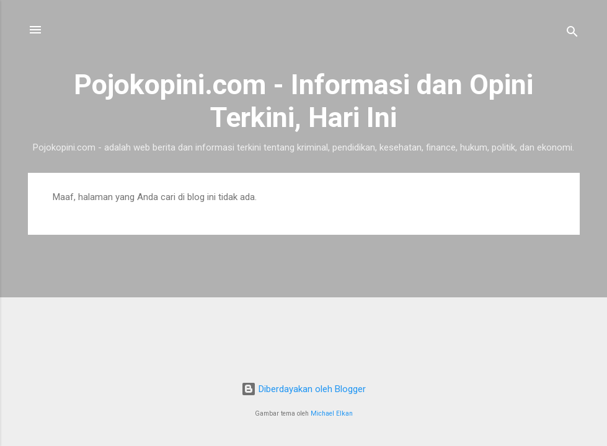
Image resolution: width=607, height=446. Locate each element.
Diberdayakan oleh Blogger (303, 389)
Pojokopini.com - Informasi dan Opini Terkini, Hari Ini (303, 101)
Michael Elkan (332, 413)
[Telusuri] (572, 34)
